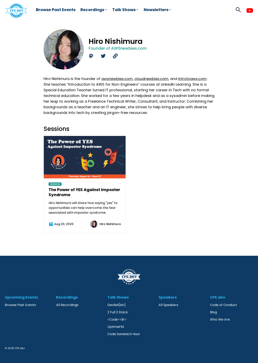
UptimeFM (115, 326)
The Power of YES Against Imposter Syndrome (84, 192)
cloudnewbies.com (151, 78)
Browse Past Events (56, 10)
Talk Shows (125, 10)
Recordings (93, 10)
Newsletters (158, 10)
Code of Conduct (223, 305)
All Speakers (168, 305)
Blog (213, 312)
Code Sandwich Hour (123, 334)
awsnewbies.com (117, 78)
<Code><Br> (117, 319)
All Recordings (67, 305)
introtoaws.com (192, 78)
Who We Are (220, 319)
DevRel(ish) (116, 305)
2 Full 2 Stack (117, 312)
